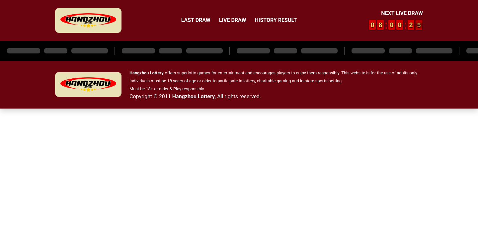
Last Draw (195, 20)
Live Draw (232, 20)
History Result (276, 20)
